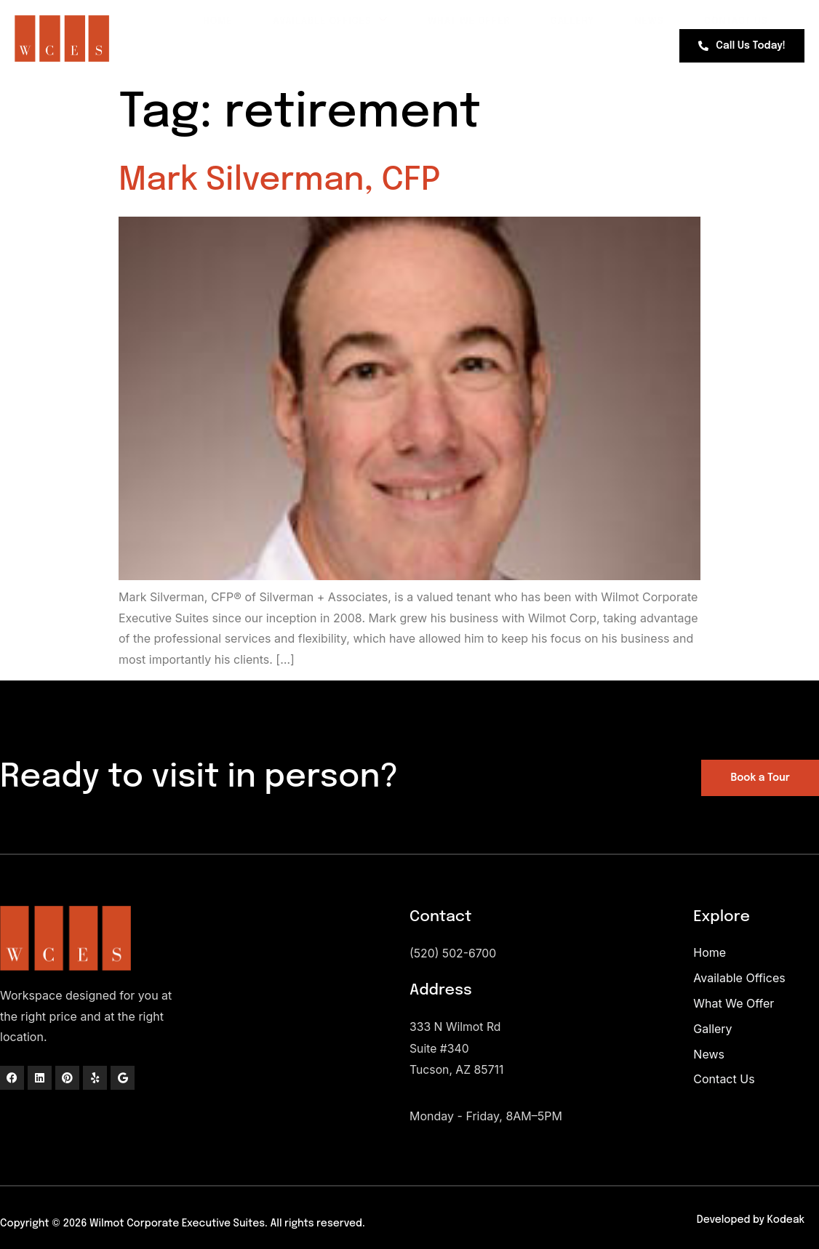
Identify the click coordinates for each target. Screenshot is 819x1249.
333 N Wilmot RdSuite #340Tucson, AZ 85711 (457, 1047)
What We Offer (455, 21)
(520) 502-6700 (454, 953)
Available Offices (313, 20)
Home (197, 21)
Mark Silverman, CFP (280, 181)
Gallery (562, 21)
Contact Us (732, 21)
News (642, 21)
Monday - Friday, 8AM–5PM (486, 1114)
